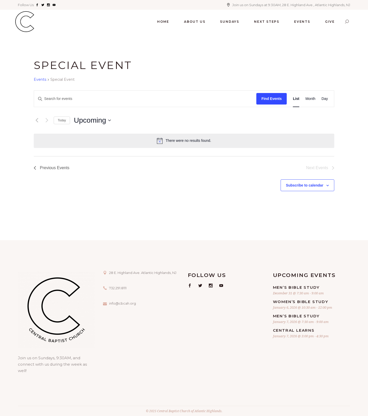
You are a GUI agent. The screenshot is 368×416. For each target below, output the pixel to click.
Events (40, 79)
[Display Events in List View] (296, 99)
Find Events (271, 99)
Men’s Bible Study (296, 287)
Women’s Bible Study (300, 301)
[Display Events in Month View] (310, 99)
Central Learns (294, 330)
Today (62, 120)
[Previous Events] (37, 120)
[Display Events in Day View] (324, 99)
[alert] (184, 141)
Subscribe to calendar (304, 185)
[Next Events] (47, 120)
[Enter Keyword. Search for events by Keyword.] (145, 99)
